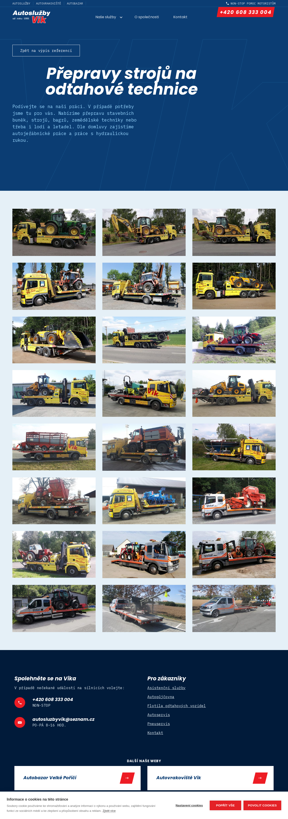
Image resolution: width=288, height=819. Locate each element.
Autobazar (75, 3)
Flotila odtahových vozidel (176, 706)
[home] (38, 17)
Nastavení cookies (189, 805)
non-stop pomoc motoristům (253, 3)
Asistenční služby (166, 688)
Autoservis (158, 714)
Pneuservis (158, 723)
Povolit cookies (262, 805)
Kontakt (180, 17)
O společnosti (147, 17)
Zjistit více (109, 810)
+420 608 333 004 (245, 12)
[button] (111, 17)
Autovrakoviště (48, 3)
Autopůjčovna (160, 697)
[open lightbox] (54, 232)
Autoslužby (21, 3)
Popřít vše (225, 805)
